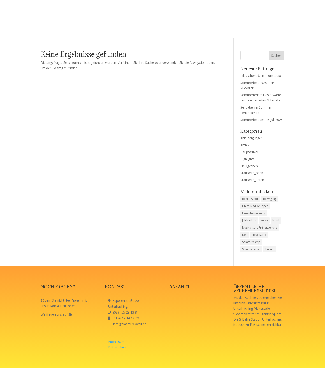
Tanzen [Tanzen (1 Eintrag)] (269, 249)
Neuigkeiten (249, 166)
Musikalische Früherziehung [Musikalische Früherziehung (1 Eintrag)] (259, 227)
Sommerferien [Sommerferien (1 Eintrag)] (251, 249)
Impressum (116, 342)
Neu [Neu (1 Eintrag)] (244, 235)
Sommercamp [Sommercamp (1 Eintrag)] (251, 242)
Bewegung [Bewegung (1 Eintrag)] (269, 199)
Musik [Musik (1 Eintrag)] (276, 220)
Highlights (247, 159)
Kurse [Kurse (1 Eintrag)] (264, 220)
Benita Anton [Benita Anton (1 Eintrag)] (250, 199)
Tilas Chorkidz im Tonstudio (260, 75)
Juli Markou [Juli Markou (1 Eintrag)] (249, 220)
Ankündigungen (251, 138)
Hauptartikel (249, 152)
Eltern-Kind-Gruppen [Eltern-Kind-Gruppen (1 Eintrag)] (255, 206)
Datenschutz (117, 347)
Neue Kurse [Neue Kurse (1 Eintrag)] (259, 235)
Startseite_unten (252, 180)
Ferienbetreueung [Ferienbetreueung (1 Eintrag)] (253, 213)
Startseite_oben (251, 173)
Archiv (244, 145)
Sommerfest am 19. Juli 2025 (261, 120)
